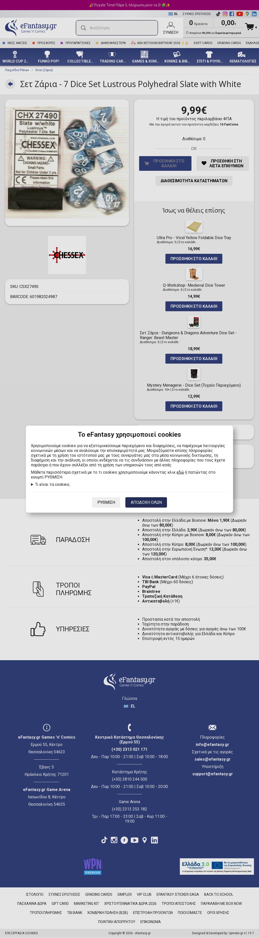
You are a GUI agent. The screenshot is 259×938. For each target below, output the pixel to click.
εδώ (180, 472)
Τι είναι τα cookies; (52, 484)
